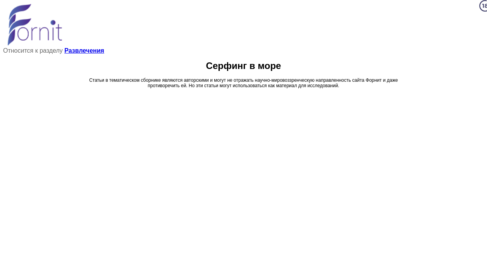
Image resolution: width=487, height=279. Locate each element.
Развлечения (84, 50)
